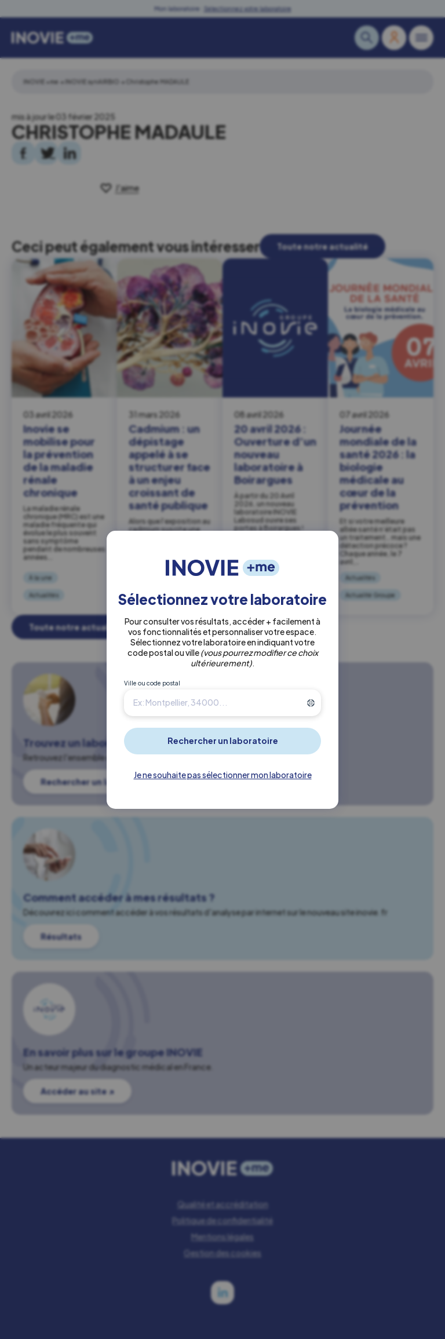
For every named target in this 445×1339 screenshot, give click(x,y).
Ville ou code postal (152, 683)
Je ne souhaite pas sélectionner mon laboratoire (223, 774)
